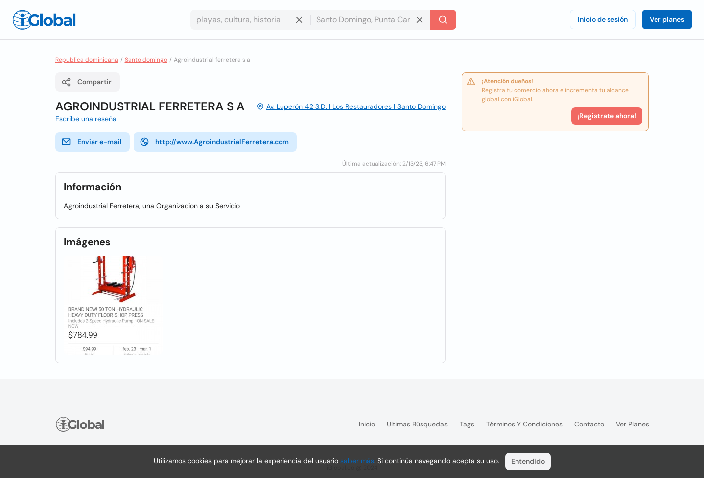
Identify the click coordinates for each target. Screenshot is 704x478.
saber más (357, 460)
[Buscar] (443, 20)
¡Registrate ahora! (606, 115)
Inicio (367, 424)
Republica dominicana (86, 60)
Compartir (86, 82)
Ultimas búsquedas (417, 424)
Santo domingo (146, 60)
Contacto (589, 424)
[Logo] (44, 20)
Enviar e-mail (91, 142)
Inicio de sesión (603, 19)
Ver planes (667, 19)
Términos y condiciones (524, 424)
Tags (467, 424)
